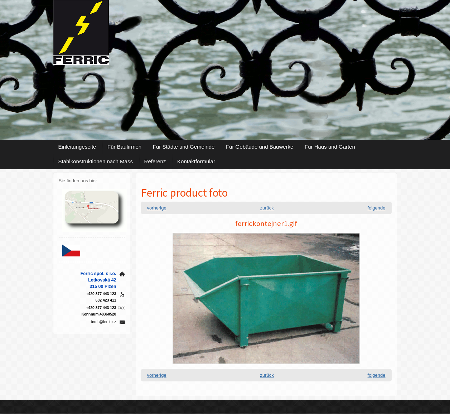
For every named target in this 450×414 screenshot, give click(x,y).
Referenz (155, 161)
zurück (267, 208)
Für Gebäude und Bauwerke (259, 147)
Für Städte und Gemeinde (184, 147)
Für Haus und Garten (330, 147)
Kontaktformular (196, 161)
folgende (377, 208)
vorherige (156, 208)
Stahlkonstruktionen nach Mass (95, 161)
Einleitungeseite (77, 147)
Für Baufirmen (124, 147)
